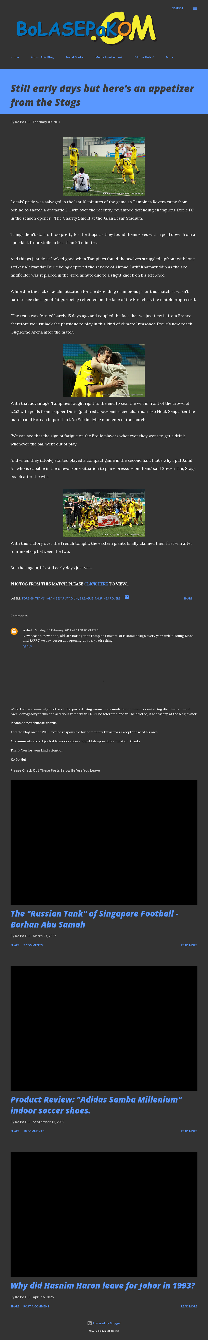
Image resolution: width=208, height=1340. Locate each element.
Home (15, 57)
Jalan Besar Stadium (62, 598)
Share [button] (188, 598)
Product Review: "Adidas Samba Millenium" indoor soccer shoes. (96, 1105)
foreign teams (33, 598)
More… (171, 57)
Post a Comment (36, 1306)
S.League (86, 598)
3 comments (33, 945)
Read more (189, 945)
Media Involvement (108, 57)
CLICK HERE (96, 583)
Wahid (27, 630)
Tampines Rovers (107, 598)
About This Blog (42, 57)
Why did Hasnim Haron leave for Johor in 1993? (103, 1285)
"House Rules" (144, 57)
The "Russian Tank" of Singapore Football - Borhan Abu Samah (94, 919)
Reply (27, 646)
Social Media (74, 57)
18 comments (33, 1131)
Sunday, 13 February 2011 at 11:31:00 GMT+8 (66, 630)
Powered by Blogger (104, 1323)
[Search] (177, 8)
